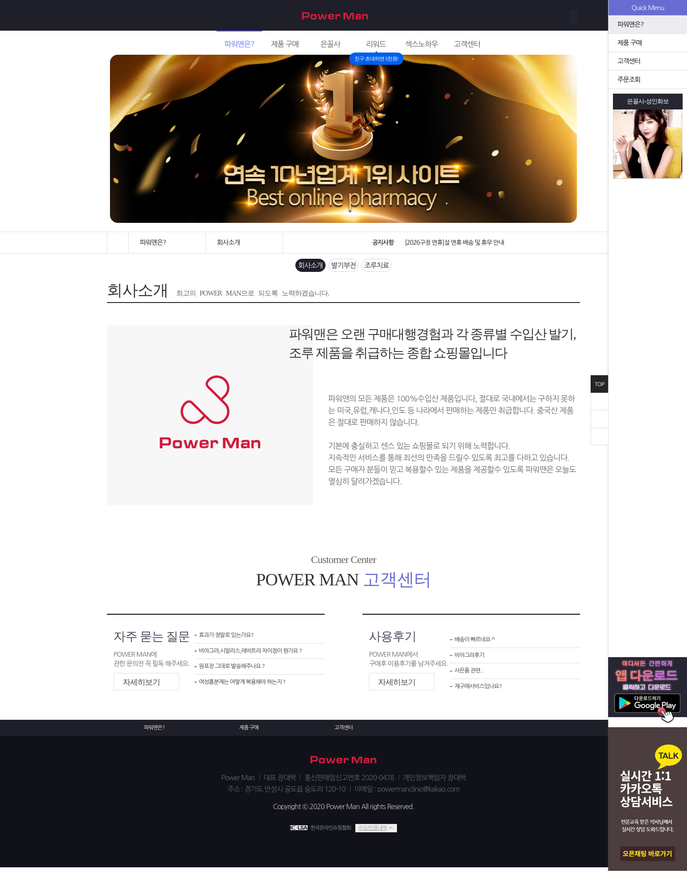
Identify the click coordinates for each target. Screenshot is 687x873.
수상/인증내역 (372, 833)
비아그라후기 (471, 660)
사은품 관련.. (470, 677)
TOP (599, 384)
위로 (599, 419)
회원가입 (530, 15)
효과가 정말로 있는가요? (229, 639)
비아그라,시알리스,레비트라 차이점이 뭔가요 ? (255, 656)
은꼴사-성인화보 (648, 101)
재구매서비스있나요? (481, 694)
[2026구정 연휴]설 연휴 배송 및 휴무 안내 (452, 242)
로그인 (564, 15)
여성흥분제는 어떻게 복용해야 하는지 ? (247, 690)
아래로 (599, 436)
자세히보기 (141, 685)
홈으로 (118, 242)
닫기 (599, 401)
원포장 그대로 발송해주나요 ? (236, 673)
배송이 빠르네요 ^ (476, 644)
